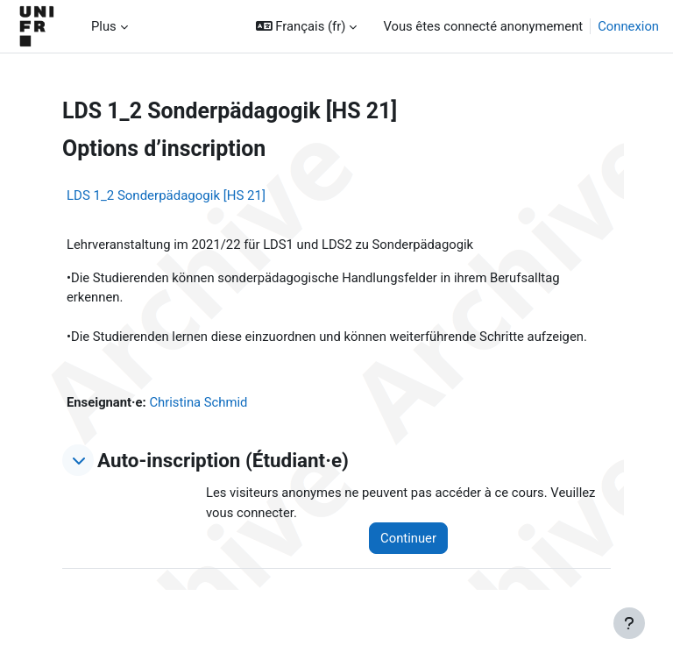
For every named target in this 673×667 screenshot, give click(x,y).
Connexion (628, 26)
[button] (306, 26)
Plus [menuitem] (104, 26)
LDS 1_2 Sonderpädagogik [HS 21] (166, 195)
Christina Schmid (198, 402)
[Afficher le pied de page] (629, 623)
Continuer (408, 538)
